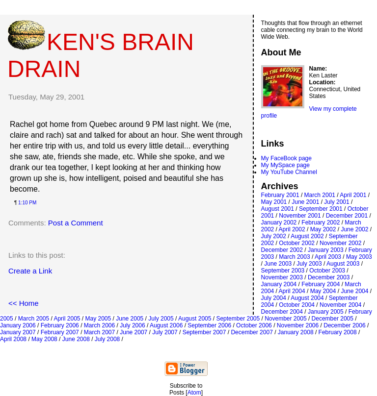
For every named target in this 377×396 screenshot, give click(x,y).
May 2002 (323, 229)
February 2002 (320, 222)
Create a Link (30, 271)
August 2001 (277, 208)
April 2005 (67, 318)
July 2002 (273, 236)
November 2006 (298, 325)
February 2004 (320, 284)
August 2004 (307, 298)
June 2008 (76, 339)
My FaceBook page (286, 158)
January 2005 (326, 311)
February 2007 (60, 332)
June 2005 (129, 318)
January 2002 (279, 222)
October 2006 (254, 325)
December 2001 (347, 215)
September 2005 (238, 318)
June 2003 (278, 263)
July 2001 (336, 201)
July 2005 (160, 318)
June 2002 (354, 229)
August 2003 (342, 263)
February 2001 (280, 195)
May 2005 (98, 318)
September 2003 (283, 270)
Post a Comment (75, 223)
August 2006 (166, 325)
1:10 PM (27, 202)
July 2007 (164, 332)
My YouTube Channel (289, 172)
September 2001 (321, 208)
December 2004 (282, 311)
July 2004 (273, 298)
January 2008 (296, 332)
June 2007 (133, 332)
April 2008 (13, 339)
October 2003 (327, 270)
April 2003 (328, 256)
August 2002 (307, 236)
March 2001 (319, 195)
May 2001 (274, 201)
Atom (194, 392)
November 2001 (300, 215)
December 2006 (344, 325)
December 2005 (332, 318)
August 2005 (194, 318)
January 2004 (279, 284)
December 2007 (251, 332)
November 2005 (285, 318)
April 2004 (292, 291)
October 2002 (297, 243)
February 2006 (60, 325)
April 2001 (353, 195)
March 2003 (294, 256)
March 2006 (99, 325)
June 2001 (305, 201)
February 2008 (338, 332)
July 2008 (107, 339)
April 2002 (292, 229)
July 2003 (309, 263)
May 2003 (359, 256)
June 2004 (354, 291)
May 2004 (323, 291)
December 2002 (282, 250)
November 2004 (340, 304)
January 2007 (18, 332)
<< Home (23, 303)
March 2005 (33, 318)
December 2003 (329, 277)
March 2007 (99, 332)
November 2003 (282, 277)
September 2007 (204, 332)
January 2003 (326, 250)
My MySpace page (285, 165)
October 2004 (297, 304)
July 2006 (132, 325)
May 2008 (44, 339)
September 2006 (209, 325)
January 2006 (18, 325)
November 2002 (340, 243)
